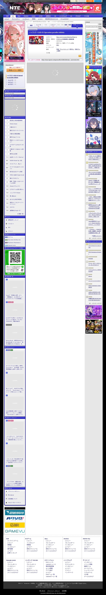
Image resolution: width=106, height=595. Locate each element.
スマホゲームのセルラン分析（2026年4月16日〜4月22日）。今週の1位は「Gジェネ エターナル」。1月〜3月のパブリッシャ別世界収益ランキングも (95, 165)
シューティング (89, 570)
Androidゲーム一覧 (51, 576)
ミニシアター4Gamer (15, 192)
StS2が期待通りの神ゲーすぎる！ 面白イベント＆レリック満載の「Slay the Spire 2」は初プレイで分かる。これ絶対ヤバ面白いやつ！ (15, 412)
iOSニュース (49, 562)
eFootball (91, 258)
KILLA (90, 276)
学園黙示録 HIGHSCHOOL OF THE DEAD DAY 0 (95, 299)
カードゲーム (88, 568)
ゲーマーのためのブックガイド (16, 167)
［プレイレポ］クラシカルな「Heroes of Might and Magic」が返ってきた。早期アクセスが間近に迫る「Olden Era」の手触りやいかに (95, 214)
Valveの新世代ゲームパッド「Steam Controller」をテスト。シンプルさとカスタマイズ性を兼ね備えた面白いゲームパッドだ (95, 223)
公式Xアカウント (13, 1)
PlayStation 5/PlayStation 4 (14, 242)
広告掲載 (64, 590)
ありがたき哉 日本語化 (16, 199)
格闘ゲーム (87, 566)
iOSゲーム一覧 (50, 574)
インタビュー (25, 18)
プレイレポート (16, 18)
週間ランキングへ (97, 235)
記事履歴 (90, 1)
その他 (86, 574)
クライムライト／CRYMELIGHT (95, 270)
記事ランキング (12, 553)
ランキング (98, 1)
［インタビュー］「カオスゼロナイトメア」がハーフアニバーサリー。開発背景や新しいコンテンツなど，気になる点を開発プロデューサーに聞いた (14, 438)
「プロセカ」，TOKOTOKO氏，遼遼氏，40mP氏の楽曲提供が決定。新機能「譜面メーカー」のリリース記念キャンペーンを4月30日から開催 (95, 231)
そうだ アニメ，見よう (16, 163)
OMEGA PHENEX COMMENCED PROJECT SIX (95, 292)
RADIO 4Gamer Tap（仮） (16, 160)
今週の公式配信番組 (15, 133)
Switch (33, 16)
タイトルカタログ (32, 551)
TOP (7, 16)
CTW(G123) (60, 39)
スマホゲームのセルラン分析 (16, 145)
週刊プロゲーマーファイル (16, 130)
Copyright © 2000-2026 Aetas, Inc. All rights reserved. (53, 593)
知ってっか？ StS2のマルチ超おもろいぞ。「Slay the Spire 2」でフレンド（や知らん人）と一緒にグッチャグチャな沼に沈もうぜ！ (15, 390)
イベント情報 (88, 564)
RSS (6, 1)
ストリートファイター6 (95, 280)
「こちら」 (62, 585)
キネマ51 (12, 207)
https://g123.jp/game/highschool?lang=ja (67, 37)
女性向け (48, 16)
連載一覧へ (21, 213)
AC (71, 16)
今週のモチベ (13, 127)
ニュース (10, 80)
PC (13, 16)
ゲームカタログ (65, 18)
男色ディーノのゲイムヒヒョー (16, 141)
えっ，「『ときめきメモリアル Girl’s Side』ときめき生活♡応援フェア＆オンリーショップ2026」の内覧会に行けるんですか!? (95, 190)
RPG (58, 45)
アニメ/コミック (64, 49)
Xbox (18, 16)
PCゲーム (10, 237)
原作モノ (71, 49)
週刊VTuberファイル (15, 137)
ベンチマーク (69, 572)
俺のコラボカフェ (14, 178)
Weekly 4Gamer (13, 123)
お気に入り (82, 1)
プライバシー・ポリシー (53, 590)
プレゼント (11, 223)
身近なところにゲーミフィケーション (16, 203)
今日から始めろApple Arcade (17, 175)
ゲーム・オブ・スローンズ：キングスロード (95, 264)
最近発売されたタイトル (51, 18)
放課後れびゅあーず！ (15, 210)
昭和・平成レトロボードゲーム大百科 (16, 182)
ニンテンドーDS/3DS (31, 560)
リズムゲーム (88, 572)
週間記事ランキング (13, 219)
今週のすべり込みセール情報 (16, 150)
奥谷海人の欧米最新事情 (16, 120)
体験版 (33, 18)
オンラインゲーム (12, 540)
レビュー (7, 18)
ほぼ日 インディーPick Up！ (17, 157)
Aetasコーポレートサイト (14, 502)
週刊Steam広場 (13, 153)
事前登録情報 (50, 566)
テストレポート (70, 564)
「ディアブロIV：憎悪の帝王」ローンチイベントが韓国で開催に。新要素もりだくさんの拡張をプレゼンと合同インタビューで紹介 (14, 483)
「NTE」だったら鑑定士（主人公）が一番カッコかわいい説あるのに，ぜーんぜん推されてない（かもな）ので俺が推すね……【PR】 (95, 157)
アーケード (86, 560)
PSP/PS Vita (86, 539)
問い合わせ (34, 1)
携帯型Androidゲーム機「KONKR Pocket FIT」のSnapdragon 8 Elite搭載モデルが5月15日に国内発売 (95, 206)
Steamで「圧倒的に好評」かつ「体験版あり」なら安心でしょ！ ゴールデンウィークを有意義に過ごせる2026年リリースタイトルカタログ (15, 297)
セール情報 (49, 568)
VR (55, 16)
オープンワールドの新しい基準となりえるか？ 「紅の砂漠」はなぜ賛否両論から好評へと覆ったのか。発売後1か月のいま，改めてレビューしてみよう (14, 367)
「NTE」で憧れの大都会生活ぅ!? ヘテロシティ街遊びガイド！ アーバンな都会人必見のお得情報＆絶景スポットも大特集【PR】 (95, 198)
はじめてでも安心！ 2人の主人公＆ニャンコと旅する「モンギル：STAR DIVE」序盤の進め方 (14, 319)
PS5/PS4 (26, 16)
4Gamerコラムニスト (15, 186)
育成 (58, 49)
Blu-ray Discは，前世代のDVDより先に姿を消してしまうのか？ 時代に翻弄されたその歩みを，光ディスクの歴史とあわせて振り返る (14, 342)
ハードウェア (63, 16)
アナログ (78, 16)
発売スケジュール (32, 549)
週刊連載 (10, 549)
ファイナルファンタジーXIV (95, 246)
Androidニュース (51, 564)
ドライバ (10, 231)
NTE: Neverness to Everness (95, 252)
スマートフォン (49, 560)
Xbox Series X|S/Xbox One (14, 239)
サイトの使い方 (25, 1)
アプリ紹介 (49, 570)
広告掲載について (12, 498)
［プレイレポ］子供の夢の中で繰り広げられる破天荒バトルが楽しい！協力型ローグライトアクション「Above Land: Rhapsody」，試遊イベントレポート (14, 460)
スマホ (40, 16)
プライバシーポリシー (14, 491)
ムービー (40, 18)
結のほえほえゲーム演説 (16, 171)
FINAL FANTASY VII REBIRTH (95, 286)
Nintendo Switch (12, 245)
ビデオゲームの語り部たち (16, 189)
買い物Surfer (13, 196)
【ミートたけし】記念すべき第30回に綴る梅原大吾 (95, 174)
